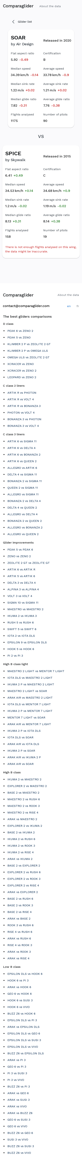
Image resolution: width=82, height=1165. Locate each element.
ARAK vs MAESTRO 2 (22, 819)
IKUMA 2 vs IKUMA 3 (22, 616)
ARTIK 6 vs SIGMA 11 (22, 441)
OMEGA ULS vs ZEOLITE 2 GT (28, 357)
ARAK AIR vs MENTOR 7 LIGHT (29, 724)
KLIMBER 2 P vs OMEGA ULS (27, 350)
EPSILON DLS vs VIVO (22, 1046)
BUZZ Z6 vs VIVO (19, 1153)
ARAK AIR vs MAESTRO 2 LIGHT (30, 697)
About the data (50, 6)
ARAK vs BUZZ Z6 (19, 1113)
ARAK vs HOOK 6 (19, 987)
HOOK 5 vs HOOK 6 (20, 649)
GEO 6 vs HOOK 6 (19, 993)
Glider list (22, 22)
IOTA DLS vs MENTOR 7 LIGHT (29, 704)
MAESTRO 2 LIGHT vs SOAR (27, 691)
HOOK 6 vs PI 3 (18, 980)
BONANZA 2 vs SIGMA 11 (24, 481)
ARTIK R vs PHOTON (21, 392)
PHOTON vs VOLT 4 (21, 412)
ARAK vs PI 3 (16, 1060)
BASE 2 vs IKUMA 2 (21, 832)
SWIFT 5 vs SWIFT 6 (21, 629)
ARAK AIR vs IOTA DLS (23, 744)
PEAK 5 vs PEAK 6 (20, 549)
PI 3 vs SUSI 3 (17, 1073)
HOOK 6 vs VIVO (18, 1007)
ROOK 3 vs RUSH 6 (20, 925)
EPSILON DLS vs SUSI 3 (24, 1040)
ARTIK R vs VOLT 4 (20, 399)
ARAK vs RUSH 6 (19, 938)
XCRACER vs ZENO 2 (21, 370)
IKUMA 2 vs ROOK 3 (21, 845)
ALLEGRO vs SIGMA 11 (23, 494)
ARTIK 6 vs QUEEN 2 (22, 461)
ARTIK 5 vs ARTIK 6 (21, 576)
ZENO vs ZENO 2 (19, 556)
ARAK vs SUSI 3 (18, 1099)
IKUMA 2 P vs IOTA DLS (24, 730)
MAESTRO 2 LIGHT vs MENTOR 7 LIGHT (35, 671)
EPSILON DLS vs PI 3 (22, 1020)
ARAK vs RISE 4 (18, 958)
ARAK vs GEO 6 (18, 1093)
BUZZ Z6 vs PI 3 (18, 1086)
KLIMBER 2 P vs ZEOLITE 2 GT (29, 344)
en (69, 306)
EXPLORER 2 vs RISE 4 (23, 885)
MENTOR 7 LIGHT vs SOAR (26, 717)
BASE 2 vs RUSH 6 (20, 898)
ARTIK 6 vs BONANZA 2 (23, 454)
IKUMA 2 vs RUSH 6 (21, 839)
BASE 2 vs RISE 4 (19, 912)
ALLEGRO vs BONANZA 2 (24, 527)
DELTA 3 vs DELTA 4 (21, 582)
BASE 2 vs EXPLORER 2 (23, 865)
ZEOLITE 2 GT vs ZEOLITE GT (28, 563)
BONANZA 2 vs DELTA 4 (24, 501)
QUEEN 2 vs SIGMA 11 (22, 487)
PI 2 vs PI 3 (15, 655)
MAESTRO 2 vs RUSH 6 (23, 799)
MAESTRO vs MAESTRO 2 (25, 609)
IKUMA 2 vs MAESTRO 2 (24, 779)
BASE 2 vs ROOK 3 (20, 905)
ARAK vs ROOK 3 (19, 951)
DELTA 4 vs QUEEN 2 (22, 507)
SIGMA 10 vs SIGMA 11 (22, 602)
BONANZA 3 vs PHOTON (24, 419)
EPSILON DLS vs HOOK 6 (24, 974)
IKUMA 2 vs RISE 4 (20, 852)
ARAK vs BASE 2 (18, 918)
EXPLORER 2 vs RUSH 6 (24, 872)
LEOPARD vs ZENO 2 (21, 377)
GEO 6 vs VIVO (17, 1126)
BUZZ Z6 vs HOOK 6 (21, 1013)
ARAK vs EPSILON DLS (23, 1027)
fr (78, 306)
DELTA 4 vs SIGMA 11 (22, 474)
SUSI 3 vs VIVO (17, 1139)
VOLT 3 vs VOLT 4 (19, 596)
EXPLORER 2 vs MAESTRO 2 (27, 786)
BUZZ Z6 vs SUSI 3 (20, 1146)
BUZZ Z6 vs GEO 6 (20, 1133)
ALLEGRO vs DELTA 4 (22, 514)
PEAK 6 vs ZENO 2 (20, 331)
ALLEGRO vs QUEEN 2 (23, 534)
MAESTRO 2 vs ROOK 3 (23, 806)
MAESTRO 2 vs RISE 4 (22, 812)
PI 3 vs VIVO (15, 1080)
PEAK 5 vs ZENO (19, 337)
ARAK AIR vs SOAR (20, 764)
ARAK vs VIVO (17, 1106)
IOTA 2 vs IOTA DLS (21, 635)
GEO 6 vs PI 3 (16, 1066)
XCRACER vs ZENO (20, 364)
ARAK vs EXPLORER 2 (22, 892)
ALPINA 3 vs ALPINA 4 (23, 589)
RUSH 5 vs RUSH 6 (20, 622)
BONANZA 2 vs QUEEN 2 (24, 521)
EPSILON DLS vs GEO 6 (23, 1033)
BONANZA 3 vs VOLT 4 (23, 426)
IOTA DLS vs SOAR (20, 737)
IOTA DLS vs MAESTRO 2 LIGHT (30, 677)
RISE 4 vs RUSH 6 (19, 932)
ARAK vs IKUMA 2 (19, 859)
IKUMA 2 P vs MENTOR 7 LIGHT (30, 711)
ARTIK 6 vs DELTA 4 (21, 448)
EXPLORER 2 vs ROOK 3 (23, 879)
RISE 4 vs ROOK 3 (19, 945)
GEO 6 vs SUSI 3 (18, 1119)
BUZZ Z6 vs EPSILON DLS (25, 1053)
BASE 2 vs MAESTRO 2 (23, 792)
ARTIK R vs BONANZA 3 (24, 406)
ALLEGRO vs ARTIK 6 (22, 468)
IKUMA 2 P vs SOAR (21, 750)
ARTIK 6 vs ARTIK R (21, 569)
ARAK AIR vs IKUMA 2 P (24, 757)
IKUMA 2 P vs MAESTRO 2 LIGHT (30, 684)
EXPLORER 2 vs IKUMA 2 (24, 825)
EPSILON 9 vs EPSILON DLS (27, 642)
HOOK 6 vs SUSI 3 (20, 1000)
